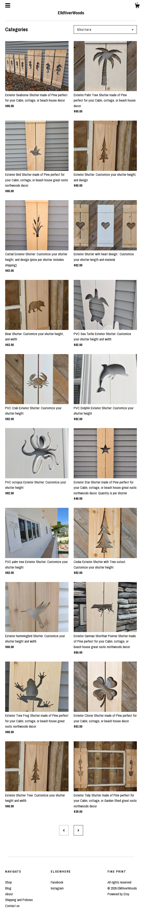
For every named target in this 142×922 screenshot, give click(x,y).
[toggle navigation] (7, 5)
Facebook (57, 882)
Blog (8, 888)
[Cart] (137, 6)
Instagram (57, 888)
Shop (8, 882)
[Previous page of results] (64, 830)
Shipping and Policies (19, 899)
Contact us (12, 905)
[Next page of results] (78, 830)
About (9, 894)
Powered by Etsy (118, 894)
